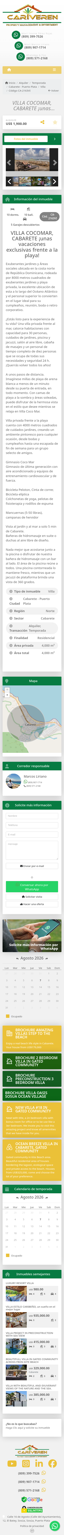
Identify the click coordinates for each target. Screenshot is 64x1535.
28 (15, 973)
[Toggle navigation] (54, 70)
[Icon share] (11, 1463)
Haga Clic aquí (14, 1427)
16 (57, 987)
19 (23, 994)
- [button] (7, 695)
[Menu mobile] (9, 70)
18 (15, 994)
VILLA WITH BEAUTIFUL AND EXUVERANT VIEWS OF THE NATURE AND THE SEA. (31, 1387)
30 (32, 973)
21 (40, 994)
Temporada (39, 82)
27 (6, 973)
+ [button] (7, 689)
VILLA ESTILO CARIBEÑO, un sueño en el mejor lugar (30, 1308)
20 (32, 994)
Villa (42, 86)
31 (40, 973)
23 (57, 994)
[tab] (26, 139)
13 (32, 987)
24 (6, 1000)
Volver (53, 90)
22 (48, 994)
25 (15, 1000)
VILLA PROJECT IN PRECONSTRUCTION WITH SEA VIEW (29, 1334)
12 (23, 987)
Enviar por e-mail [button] (32, 866)
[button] (10, 162)
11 (15, 987)
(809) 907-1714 (35, 47)
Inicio (10, 82)
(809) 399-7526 (32, 36)
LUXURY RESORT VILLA (20, 1283)
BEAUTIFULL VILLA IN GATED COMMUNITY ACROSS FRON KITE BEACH (32, 1360)
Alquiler (23, 82)
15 (48, 987)
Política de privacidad (32, 1526)
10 (6, 987)
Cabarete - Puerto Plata (23, 86)
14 (40, 987)
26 (23, 1000)
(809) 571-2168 (37, 58)
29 (23, 973)
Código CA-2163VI (20, 90)
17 (6, 994)
